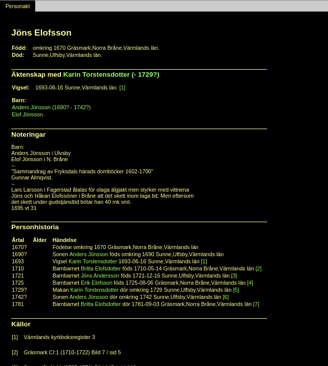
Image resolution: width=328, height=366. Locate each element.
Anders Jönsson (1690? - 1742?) (51, 107)
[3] (234, 275)
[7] (256, 304)
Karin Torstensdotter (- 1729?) (111, 74)
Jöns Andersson (100, 275)
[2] (258, 268)
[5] (236, 290)
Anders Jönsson (89, 254)
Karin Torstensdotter (93, 261)
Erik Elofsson (96, 283)
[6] (226, 297)
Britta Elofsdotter (101, 268)
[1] (122, 87)
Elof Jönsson (27, 114)
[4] (250, 283)
